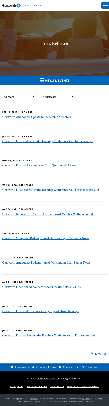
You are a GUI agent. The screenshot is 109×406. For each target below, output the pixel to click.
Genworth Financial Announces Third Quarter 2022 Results (40, 165)
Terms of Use (57, 386)
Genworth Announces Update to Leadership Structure (36, 117)
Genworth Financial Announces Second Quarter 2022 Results (41, 287)
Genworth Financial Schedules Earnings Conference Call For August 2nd (48, 335)
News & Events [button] (54, 80)
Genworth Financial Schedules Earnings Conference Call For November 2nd (50, 190)
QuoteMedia (33, 398)
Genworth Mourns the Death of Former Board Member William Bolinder (48, 214)
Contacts (68, 367)
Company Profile (46, 367)
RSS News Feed (89, 367)
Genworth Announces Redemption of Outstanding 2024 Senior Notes (46, 263)
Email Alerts (22, 367)
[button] (105, 5)
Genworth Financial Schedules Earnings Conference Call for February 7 (47, 141)
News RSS (98, 353)
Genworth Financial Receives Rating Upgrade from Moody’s (40, 311)
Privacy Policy (16, 386)
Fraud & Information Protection (83, 386)
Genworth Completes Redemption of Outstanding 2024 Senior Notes (45, 238)
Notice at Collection (37, 386)
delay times (86, 398)
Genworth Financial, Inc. (48, 378)
